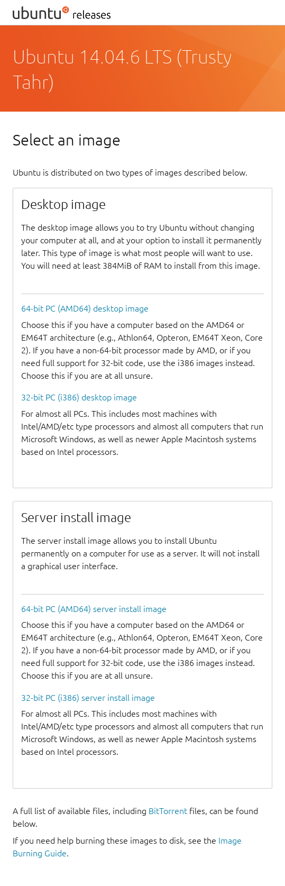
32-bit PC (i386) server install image (88, 697)
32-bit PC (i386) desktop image (79, 397)
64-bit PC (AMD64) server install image (94, 609)
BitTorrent (168, 811)
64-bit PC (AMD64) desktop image (85, 308)
